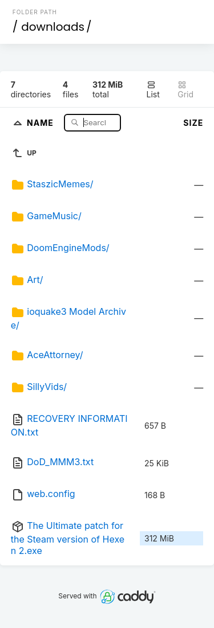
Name (41, 122)
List (153, 89)
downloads (52, 27)
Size (193, 123)
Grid (185, 89)
